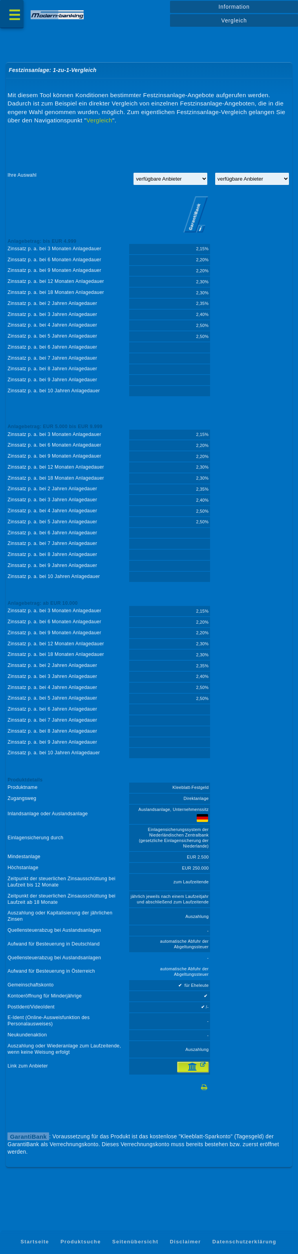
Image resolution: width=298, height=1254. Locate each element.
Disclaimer (185, 1242)
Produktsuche (80, 1242)
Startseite (34, 1242)
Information (233, 7)
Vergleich (234, 20)
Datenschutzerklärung (244, 1242)
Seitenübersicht (135, 1242)
